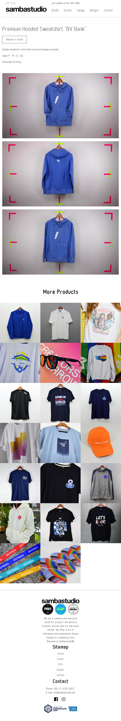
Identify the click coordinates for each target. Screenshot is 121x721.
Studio (55, 10)
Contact (108, 10)
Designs (94, 10)
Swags (81, 10)
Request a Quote (14, 39)
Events (68, 10)
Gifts (60, 664)
